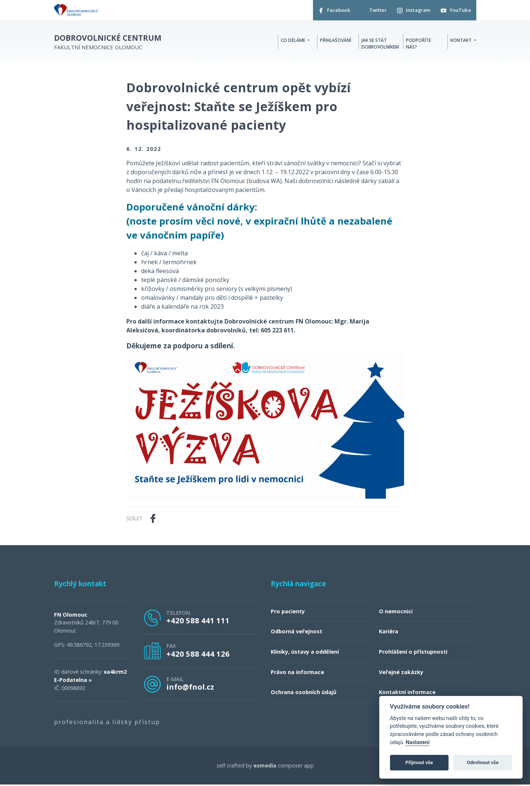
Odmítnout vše (483, 762)
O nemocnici (396, 612)
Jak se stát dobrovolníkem (380, 44)
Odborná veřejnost (296, 633)
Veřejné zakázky (401, 673)
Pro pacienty (288, 612)
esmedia (264, 766)
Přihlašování (335, 41)
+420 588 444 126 (198, 655)
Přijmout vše (419, 762)
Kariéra (388, 633)
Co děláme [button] (293, 41)
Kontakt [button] (461, 41)
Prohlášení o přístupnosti (413, 653)
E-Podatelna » (73, 681)
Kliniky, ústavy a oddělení (305, 653)
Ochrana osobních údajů (303, 693)
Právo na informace (297, 673)
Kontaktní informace (407, 693)
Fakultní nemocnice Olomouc (107, 43)
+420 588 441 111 (198, 622)
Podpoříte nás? (418, 44)
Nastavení (418, 742)
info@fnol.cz (190, 688)
